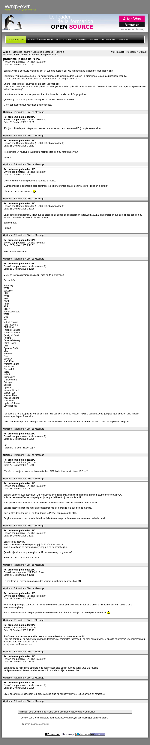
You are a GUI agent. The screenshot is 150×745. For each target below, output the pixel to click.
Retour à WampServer (40, 40)
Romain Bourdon (25, 143)
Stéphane (21, 462)
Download (80, 40)
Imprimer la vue (50, 54)
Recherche (21, 54)
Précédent (131, 52)
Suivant (142, 52)
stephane (21, 572)
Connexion (34, 54)
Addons (94, 40)
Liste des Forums (21, 52)
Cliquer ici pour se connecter (35, 724)
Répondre (19, 112)
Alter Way (124, 40)
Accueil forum (16, 40)
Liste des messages (43, 52)
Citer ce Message (35, 112)
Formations (108, 40)
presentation (63, 40)
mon (6, 644)
